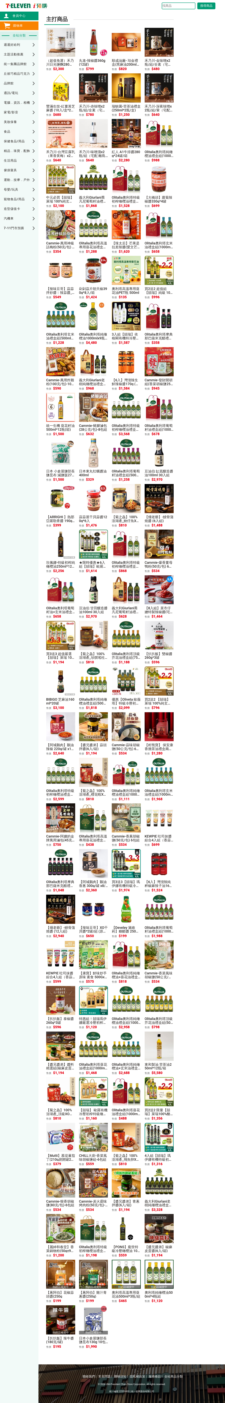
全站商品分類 (173, 1376)
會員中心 (17, 16)
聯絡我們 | (89, 1376)
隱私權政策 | (138, 1376)
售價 (48, 69)
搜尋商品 (206, 5)
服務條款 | (155, 1376)
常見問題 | (105, 1376)
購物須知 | (121, 1376)
